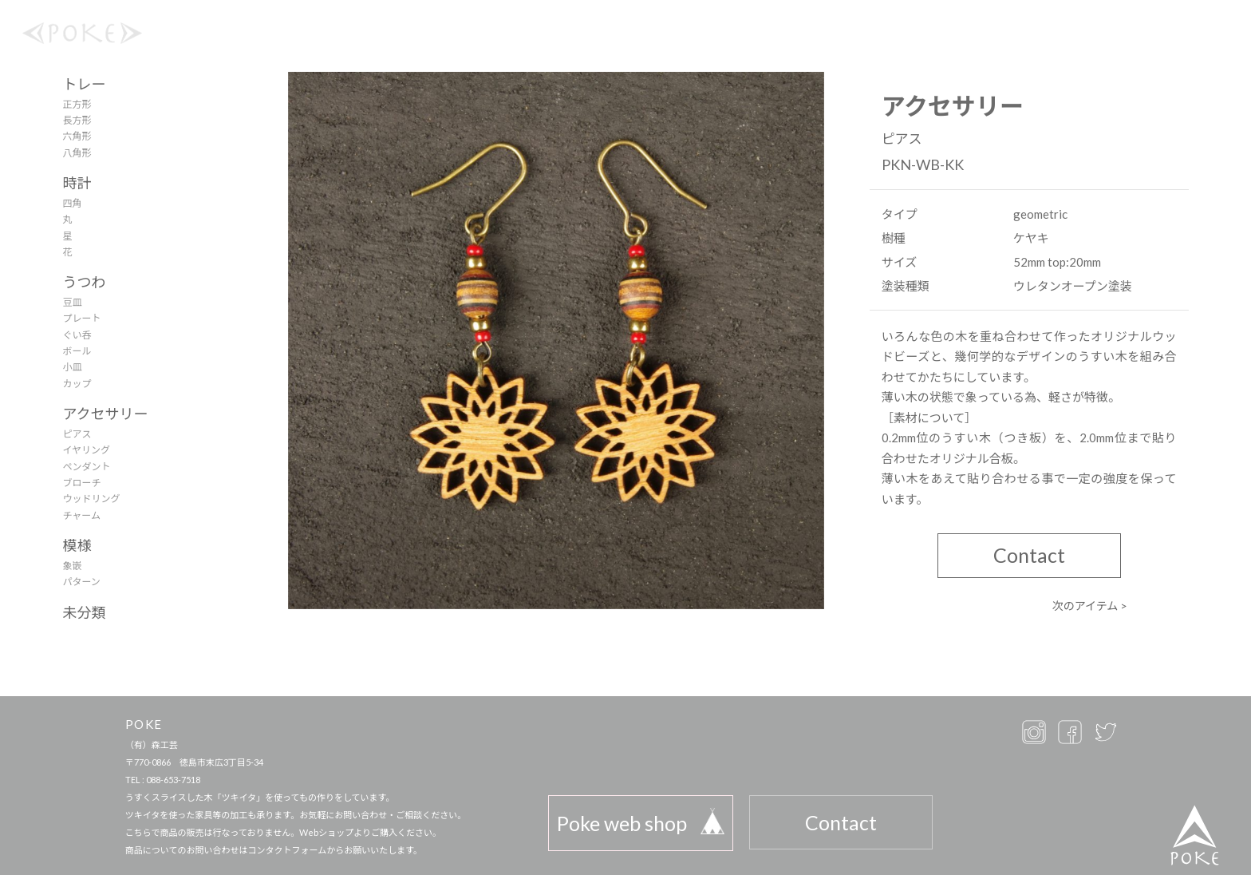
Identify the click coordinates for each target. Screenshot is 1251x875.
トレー (83, 84)
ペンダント (86, 467)
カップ (76, 384)
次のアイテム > (1090, 605)
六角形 (76, 136)
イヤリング (86, 450)
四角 (71, 203)
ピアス (76, 434)
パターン (81, 582)
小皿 (71, 367)
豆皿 (71, 302)
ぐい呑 (76, 335)
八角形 (76, 153)
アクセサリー (105, 413)
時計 (76, 183)
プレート (81, 318)
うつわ (83, 282)
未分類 (83, 612)
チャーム (81, 515)
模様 (76, 545)
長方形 (76, 120)
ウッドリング (91, 499)
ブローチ (81, 483)
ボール (76, 351)
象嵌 (71, 566)
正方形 (76, 104)
